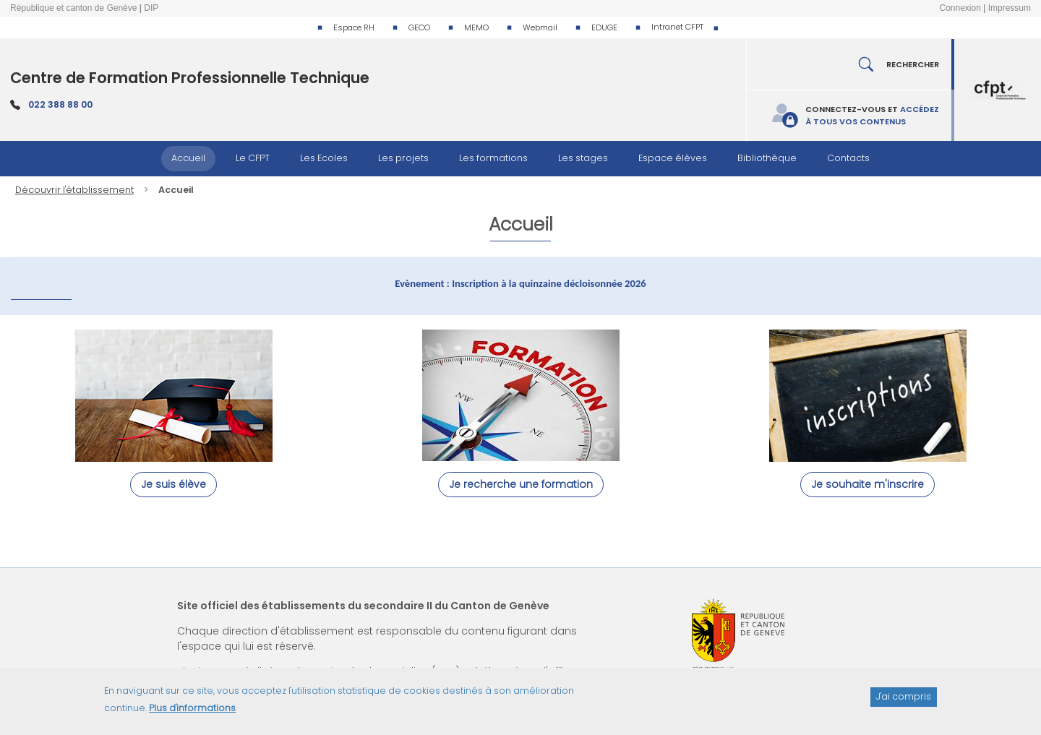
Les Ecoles (324, 158)
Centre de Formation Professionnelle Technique (189, 77)
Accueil (188, 158)
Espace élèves (672, 158)
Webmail (540, 27)
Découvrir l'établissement (74, 190)
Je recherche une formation (521, 484)
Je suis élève (173, 484)
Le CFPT (253, 158)
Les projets (403, 158)
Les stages (583, 158)
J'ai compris (903, 703)
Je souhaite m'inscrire (867, 484)
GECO (419, 27)
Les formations (493, 158)
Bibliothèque (767, 158)
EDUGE (604, 27)
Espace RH (353, 27)
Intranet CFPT (677, 27)
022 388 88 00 (60, 104)
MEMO (476, 27)
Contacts (848, 158)
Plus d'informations (192, 714)
